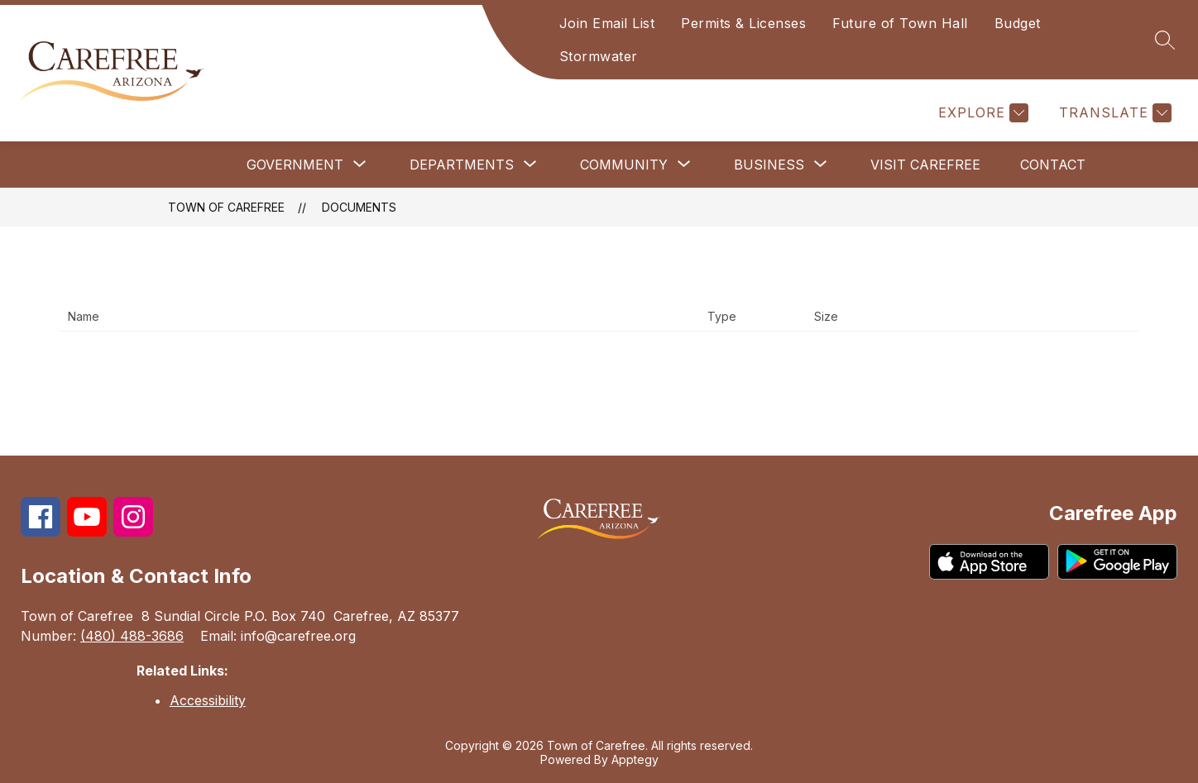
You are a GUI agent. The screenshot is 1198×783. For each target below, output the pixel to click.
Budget (1017, 23)
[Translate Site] (1113, 113)
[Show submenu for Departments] (462, 164)
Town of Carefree (226, 207)
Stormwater (598, 56)
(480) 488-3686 (132, 636)
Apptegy (635, 759)
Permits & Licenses (743, 23)
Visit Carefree (925, 164)
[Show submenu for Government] (295, 164)
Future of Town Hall (900, 23)
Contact (1052, 164)
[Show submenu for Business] (769, 164)
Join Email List (607, 23)
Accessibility (208, 700)
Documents (359, 207)
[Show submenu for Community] (624, 164)
